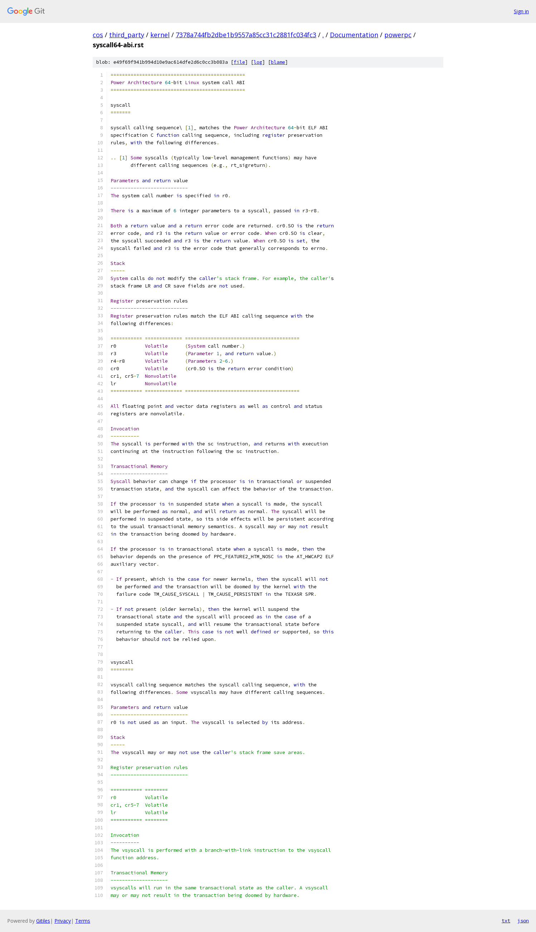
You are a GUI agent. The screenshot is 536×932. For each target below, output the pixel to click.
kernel (160, 34)
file (239, 62)
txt (506, 920)
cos (98, 34)
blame (278, 62)
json (523, 920)
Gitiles (43, 920)
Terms (82, 920)
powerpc (397, 34)
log (258, 62)
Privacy (62, 920)
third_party (126, 34)
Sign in (521, 11)
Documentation (354, 34)
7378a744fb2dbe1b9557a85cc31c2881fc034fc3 (246, 34)
